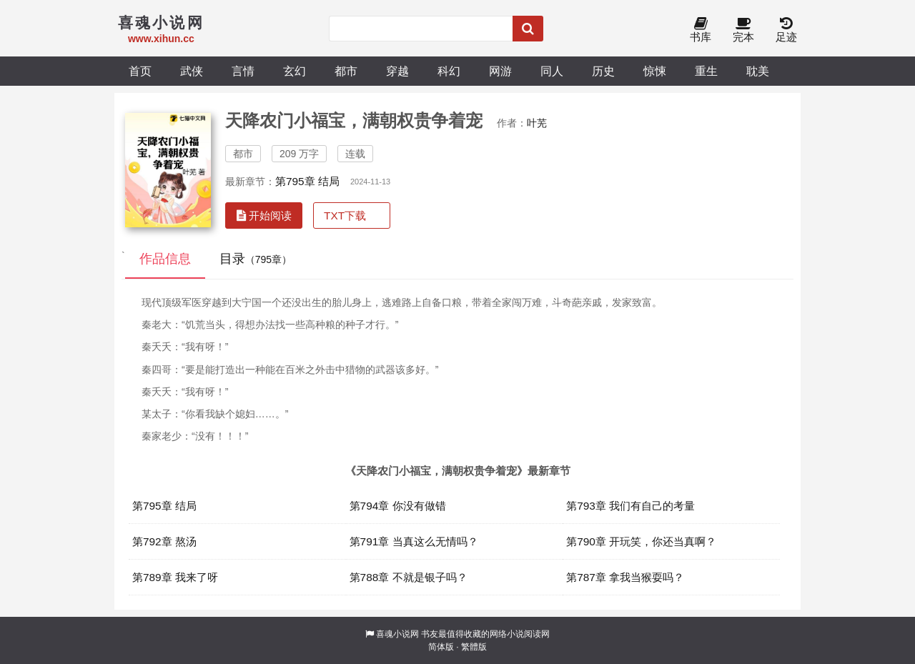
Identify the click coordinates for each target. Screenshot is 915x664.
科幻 (448, 70)
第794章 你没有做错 (398, 506)
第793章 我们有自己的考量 (630, 506)
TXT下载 (345, 215)
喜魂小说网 (397, 634)
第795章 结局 (307, 181)
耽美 (757, 70)
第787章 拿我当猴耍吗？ (625, 577)
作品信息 (165, 259)
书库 (700, 30)
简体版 (441, 647)
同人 (551, 70)
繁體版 (474, 647)
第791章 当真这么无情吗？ (414, 541)
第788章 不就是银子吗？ (409, 577)
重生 (706, 70)
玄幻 (294, 70)
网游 (500, 70)
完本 (743, 30)
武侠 (191, 70)
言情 (243, 70)
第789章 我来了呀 (175, 577)
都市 (346, 70)
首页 (140, 70)
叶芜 (537, 123)
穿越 (397, 70)
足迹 (786, 30)
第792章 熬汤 (164, 541)
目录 (255, 259)
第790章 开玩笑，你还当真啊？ (641, 541)
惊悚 (654, 70)
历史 (603, 70)
